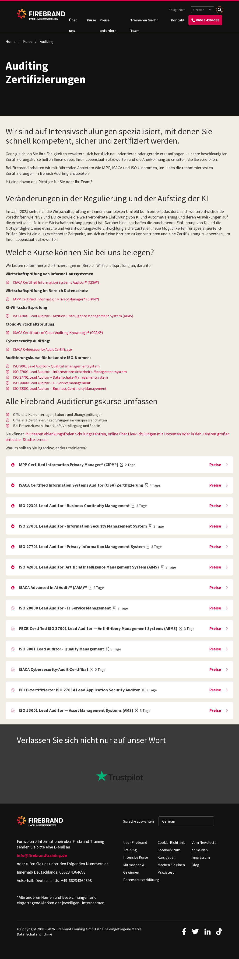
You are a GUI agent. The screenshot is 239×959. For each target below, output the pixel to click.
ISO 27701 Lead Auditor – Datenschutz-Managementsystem (60, 377)
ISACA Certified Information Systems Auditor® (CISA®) (56, 282)
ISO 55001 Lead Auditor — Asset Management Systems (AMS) (76, 710)
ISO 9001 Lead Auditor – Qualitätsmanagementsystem (56, 366)
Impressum (201, 857)
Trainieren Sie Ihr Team (144, 21)
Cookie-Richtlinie (172, 842)
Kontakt (178, 20)
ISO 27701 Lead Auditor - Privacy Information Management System (82, 546)
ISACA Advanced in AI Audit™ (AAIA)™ (53, 587)
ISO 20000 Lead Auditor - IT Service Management (65, 608)
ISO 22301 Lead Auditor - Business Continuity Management (74, 505)
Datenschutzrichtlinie (34, 934)
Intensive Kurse (135, 857)
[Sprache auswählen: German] (202, 9)
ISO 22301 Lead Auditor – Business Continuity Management (60, 388)
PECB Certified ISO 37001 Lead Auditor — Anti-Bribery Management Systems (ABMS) (98, 628)
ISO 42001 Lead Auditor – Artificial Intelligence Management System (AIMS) (73, 315)
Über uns (73, 21)
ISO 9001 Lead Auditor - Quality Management (61, 649)
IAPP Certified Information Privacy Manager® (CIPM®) (56, 299)
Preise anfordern (108, 21)
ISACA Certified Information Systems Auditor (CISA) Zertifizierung (81, 485)
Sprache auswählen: (139, 821)
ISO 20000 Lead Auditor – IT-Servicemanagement (52, 382)
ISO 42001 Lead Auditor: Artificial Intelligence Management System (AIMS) (89, 567)
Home (10, 41)
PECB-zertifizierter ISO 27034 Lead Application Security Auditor (79, 690)
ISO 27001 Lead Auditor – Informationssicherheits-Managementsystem (70, 371)
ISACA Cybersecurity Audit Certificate (42, 349)
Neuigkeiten (177, 10)
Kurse (91, 20)
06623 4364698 (205, 20)
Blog (195, 864)
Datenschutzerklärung (141, 879)
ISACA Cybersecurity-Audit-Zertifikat (53, 669)
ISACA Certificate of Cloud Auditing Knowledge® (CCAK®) (58, 332)
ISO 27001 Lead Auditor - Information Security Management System (83, 526)
